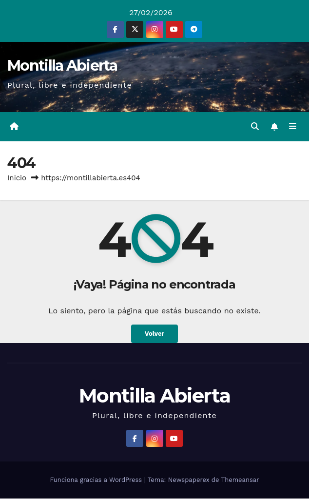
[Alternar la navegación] (293, 127)
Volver (154, 335)
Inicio (16, 178)
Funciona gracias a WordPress (97, 480)
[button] (254, 127)
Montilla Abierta (62, 66)
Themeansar (240, 480)
